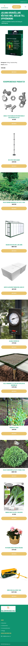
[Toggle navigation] (25, 7)
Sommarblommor (6, 628)
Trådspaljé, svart (14, 427)
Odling (8, 62)
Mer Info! (14, 72)
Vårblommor (5, 625)
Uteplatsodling (13, 62)
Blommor (4, 623)
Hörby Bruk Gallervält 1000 (14, 590)
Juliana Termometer (14, 341)
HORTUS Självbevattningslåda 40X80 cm (14, 287)
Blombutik (16, 6)
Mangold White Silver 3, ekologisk (14, 512)
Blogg (3, 630)
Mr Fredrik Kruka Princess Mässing (14, 547)
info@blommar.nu (23, 1)
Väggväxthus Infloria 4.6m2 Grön (14, 245)
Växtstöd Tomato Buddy (14, 160)
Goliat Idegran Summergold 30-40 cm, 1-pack (14, 202)
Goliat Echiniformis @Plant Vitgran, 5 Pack (14, 470)
